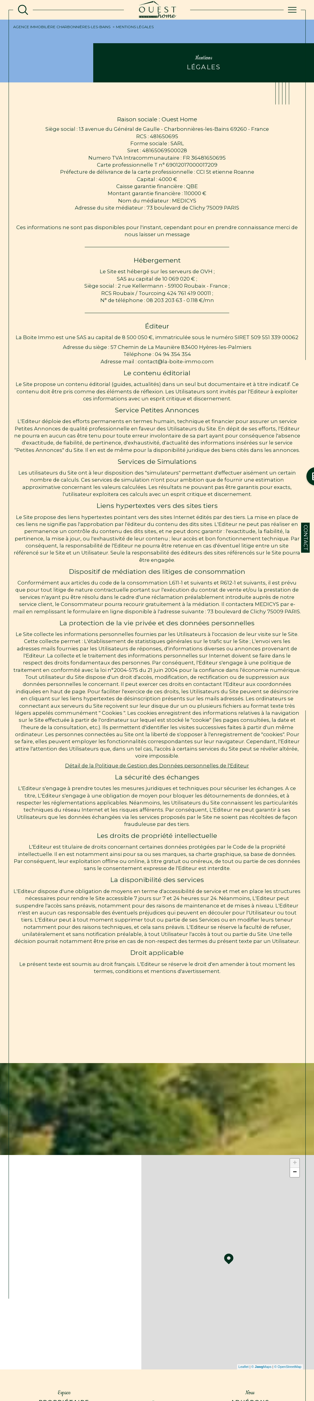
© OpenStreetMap (287, 1367)
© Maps (261, 1367)
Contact (306, 538)
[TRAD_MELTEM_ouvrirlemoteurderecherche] (23, 9)
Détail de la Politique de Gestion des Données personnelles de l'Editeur (157, 766)
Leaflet (244, 1367)
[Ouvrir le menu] (292, 10)
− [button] (295, 1172)
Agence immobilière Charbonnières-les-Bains (61, 27)
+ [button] (295, 1163)
